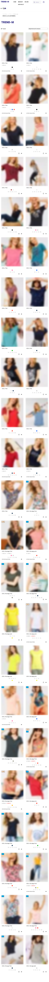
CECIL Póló (4, 63)
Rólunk (27, 1)
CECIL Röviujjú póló (31, 966)
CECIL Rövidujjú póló (31, 551)
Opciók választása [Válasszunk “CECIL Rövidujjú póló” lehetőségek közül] (30, 559)
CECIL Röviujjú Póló (7, 966)
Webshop (20, 1)
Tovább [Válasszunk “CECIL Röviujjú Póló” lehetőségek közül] (19, 972)
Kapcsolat (21, 4)
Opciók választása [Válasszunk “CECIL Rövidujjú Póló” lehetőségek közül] (6, 559)
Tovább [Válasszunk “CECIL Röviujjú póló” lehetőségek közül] (43, 972)
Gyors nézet (21, 71)
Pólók (10, 14)
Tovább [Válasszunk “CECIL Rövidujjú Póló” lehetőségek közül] (43, 517)
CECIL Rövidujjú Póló (31, 511)
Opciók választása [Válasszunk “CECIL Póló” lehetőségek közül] (6, 113)
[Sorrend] (38, 29)
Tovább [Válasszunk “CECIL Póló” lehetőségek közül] (19, 153)
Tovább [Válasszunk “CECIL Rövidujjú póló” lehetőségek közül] (19, 640)
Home (14, 1)
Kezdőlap (5, 14)
